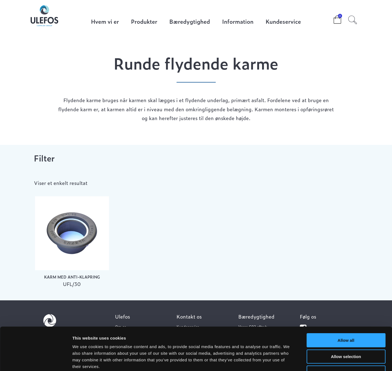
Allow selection (346, 319)
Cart (333, 18)
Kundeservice (283, 21)
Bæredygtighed (189, 21)
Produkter (144, 21)
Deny (346, 335)
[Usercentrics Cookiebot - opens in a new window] (36, 360)
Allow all (346, 303)
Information (238, 21)
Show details (289, 360)
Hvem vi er (105, 21)
